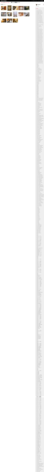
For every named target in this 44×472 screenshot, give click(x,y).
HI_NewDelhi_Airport (39, 149)
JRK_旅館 (37, 372)
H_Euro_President (38, 197)
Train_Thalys (38, 471)
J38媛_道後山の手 (38, 350)
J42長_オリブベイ (38, 360)
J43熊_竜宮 (38, 366)
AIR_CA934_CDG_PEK (39, 19)
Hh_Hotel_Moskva (38, 105)
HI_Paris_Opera (38, 152)
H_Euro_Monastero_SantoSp (40, 194)
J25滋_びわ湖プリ (38, 299)
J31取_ (37, 332)
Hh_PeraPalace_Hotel (39, 107)
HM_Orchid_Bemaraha (39, 167)
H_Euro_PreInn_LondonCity (40, 196)
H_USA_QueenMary (39, 205)
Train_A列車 (38, 457)
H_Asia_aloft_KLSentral (39, 175)
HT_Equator (38, 170)
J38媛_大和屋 (38, 348)
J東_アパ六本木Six (38, 385)
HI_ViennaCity (38, 155)
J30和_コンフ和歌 (38, 330)
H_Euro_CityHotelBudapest (39, 186)
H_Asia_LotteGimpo (39, 179)
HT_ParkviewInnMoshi (39, 174)
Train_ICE (37, 460)
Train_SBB (37, 467)
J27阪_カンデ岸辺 (38, 316)
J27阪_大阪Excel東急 (39, 324)
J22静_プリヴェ (38, 287)
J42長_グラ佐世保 (38, 361)
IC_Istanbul (37, 210)
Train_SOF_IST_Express (39, 469)
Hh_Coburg (37, 102)
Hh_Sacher (37, 108)
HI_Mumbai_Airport (38, 148)
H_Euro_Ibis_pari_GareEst (39, 189)
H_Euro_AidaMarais (39, 181)
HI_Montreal (38, 144)
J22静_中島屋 (38, 290)
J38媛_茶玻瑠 (38, 349)
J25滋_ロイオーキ (38, 302)
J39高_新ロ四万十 (38, 354)
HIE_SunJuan (38, 130)
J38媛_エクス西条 (38, 344)
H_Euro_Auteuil (38, 183)
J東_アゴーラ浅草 (38, 383)
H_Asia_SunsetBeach (39, 180)
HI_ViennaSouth (38, 157)
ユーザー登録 (33, 0)
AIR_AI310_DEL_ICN (39, 10)
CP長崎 (37, 97)
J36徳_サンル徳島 (38, 341)
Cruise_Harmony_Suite (39, 100)
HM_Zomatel (38, 169)
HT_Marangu (38, 171)
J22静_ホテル (38, 288)
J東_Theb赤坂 (38, 380)
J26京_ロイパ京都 (38, 306)
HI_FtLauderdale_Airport (39, 139)
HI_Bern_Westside (38, 135)
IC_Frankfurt (38, 209)
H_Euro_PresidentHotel (39, 198)
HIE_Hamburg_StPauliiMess (40, 118)
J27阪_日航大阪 (38, 326)
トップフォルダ (38, 9)
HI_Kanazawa (38, 142)
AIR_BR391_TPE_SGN (39, 12)
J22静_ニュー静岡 (38, 286)
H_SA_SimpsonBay (38, 204)
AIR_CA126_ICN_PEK (39, 16)
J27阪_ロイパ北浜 (38, 321)
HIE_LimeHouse (38, 122)
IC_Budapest (38, 208)
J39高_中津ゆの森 (38, 353)
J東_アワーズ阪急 (38, 388)
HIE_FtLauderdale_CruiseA (39, 116)
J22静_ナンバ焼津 (38, 285)
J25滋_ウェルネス (38, 300)
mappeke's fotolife (6, 2)
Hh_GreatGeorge (38, 104)
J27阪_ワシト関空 (38, 322)
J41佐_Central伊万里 (39, 356)
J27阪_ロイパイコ (38, 320)
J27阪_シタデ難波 (38, 318)
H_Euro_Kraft (38, 191)
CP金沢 (37, 96)
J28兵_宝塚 (38, 328)
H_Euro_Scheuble (38, 200)
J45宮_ (37, 368)
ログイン (36, 0)
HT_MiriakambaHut (38, 172)
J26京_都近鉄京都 (38, 312)
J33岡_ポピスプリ (38, 334)
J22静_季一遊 (38, 291)
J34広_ (37, 339)
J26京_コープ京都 (38, 304)
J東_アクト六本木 (38, 382)
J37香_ (37, 342)
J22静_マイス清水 (38, 289)
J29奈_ (37, 329)
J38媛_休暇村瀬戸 (38, 347)
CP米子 (37, 95)
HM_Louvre (37, 165)
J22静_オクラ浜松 (38, 282)
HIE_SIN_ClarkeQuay (39, 128)
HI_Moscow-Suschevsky (39, 145)
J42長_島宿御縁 (38, 363)
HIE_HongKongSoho (39, 119)
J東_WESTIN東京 (38, 381)
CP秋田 (37, 94)
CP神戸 (37, 92)
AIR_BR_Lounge (38, 14)
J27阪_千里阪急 (38, 323)
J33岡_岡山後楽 (38, 336)
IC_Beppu (37, 207)
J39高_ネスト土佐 (38, 351)
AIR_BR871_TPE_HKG (39, 13)
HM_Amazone (38, 158)
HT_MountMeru (38, 173)
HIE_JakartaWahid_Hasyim (39, 120)
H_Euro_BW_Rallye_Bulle (39, 185)
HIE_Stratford (38, 129)
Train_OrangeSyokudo (39, 465)
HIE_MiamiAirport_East (39, 124)
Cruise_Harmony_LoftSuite (39, 98)
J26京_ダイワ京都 (38, 305)
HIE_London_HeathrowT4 (39, 123)
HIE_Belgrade (38, 111)
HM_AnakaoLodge (38, 159)
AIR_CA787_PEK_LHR (39, 18)
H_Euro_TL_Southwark (39, 201)
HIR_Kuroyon (38, 132)
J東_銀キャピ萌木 (38, 453)
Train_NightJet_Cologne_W (39, 463)
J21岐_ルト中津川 (38, 277)
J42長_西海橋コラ (38, 364)
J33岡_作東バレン (38, 335)
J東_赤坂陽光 (38, 451)
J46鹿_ (37, 369)
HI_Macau (37, 143)
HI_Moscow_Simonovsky (39, 147)
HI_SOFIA (37, 154)
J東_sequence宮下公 (39, 376)
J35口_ (37, 340)
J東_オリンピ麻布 (38, 392)
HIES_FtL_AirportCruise (39, 109)
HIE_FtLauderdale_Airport (39, 115)
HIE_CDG (37, 112)
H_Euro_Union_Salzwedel (39, 202)
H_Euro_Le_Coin (38, 192)
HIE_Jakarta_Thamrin (39, 121)
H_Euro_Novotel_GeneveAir (40, 195)
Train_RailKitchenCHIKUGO (40, 466)
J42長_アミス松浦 (38, 359)
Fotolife (2, 2)
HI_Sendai (37, 153)
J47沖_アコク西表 (38, 370)
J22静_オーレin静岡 (39, 283)
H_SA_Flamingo (38, 203)
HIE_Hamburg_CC (38, 117)
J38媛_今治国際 (38, 346)
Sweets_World (38, 455)
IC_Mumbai (37, 215)
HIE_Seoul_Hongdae (39, 127)
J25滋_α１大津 (38, 298)
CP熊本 (37, 91)
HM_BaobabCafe (38, 160)
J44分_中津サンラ (38, 367)
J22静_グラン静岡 (38, 284)
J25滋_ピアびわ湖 (38, 301)
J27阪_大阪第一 (38, 325)
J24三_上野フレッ (38, 297)
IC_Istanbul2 (38, 211)
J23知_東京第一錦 (38, 295)
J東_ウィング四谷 (38, 391)
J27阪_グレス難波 (38, 317)
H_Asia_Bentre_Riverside (39, 177)
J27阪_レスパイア (38, 319)
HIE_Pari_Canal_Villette (39, 125)
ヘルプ (38, 0)
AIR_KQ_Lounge (38, 25)
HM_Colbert (38, 161)
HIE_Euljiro (37, 114)
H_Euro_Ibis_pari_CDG (39, 188)
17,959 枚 (37, 6)
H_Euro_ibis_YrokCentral (39, 190)
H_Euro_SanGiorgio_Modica (40, 199)
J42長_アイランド (38, 358)
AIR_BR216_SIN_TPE (39, 11)
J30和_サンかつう (38, 331)
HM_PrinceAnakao (38, 168)
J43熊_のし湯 (38, 365)
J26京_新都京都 (38, 311)
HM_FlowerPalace (38, 162)
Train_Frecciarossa (38, 459)
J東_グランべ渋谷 (38, 393)
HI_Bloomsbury (38, 138)
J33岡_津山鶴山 (38, 338)
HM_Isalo (37, 164)
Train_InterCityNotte (39, 461)
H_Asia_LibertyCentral (39, 178)
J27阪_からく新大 (38, 315)
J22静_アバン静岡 (38, 281)
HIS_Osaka (37, 134)
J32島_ (37, 333)
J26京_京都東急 (38, 310)
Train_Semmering (38, 468)
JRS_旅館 (37, 373)
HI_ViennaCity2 (38, 156)
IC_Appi (37, 206)
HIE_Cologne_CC (38, 113)
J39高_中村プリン (38, 352)
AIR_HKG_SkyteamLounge (39, 22)
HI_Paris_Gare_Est (38, 150)
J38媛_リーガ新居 (38, 345)
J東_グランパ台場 (38, 394)
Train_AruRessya (38, 456)
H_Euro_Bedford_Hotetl (39, 184)
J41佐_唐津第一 (38, 357)
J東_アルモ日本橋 (38, 387)
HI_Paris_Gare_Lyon (39, 151)
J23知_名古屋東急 (38, 294)
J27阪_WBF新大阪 (38, 314)
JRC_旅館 (37, 371)
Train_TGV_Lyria (38, 470)
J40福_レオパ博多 (38, 355)
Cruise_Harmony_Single (39, 99)
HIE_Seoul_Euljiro (38, 126)
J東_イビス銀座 (38, 389)
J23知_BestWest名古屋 (39, 292)
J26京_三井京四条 (38, 308)
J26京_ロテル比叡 (38, 307)
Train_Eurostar (38, 458)
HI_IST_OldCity (38, 141)
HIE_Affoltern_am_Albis (39, 110)
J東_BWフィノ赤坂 (38, 374)
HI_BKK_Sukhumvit (38, 137)
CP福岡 (37, 93)
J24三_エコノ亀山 (38, 296)
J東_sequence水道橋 (39, 377)
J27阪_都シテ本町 (38, 327)
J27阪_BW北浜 (38, 313)
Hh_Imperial (38, 106)
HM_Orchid (37, 166)
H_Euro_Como (38, 187)
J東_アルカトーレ (38, 386)
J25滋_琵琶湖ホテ (38, 303)
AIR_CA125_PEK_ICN (39, 15)
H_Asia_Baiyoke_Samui (39, 176)
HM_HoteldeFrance (38, 163)
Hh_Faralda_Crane (38, 103)
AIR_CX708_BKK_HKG (39, 20)
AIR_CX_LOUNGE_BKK (39, 21)
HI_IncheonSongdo (38, 140)
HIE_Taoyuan (38, 131)
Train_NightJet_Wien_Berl (39, 464)
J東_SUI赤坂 (38, 378)
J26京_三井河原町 (38, 309)
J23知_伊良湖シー (38, 293)
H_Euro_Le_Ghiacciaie (39, 193)
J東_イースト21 (38, 390)
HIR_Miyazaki (38, 133)
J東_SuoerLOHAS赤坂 (39, 379)
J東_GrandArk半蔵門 (39, 375)
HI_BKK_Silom (38, 136)
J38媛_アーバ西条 (38, 343)
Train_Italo (37, 462)
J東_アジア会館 (38, 384)
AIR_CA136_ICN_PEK (39, 17)
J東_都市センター (38, 452)
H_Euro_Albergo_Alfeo (39, 182)
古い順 (4, 4)
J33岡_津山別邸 (38, 337)
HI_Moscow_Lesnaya (39, 146)
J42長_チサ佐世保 (38, 362)
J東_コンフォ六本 (38, 395)
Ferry (37, 101)
